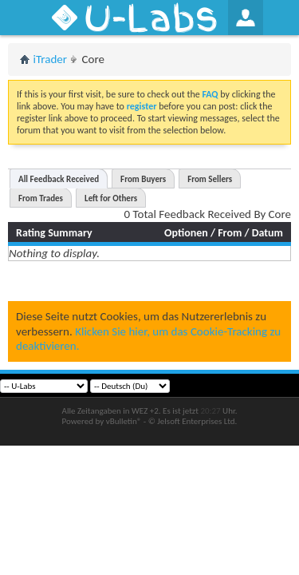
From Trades (40, 198)
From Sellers (209, 179)
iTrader (50, 59)
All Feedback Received (58, 179)
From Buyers (143, 179)
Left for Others (111, 198)
